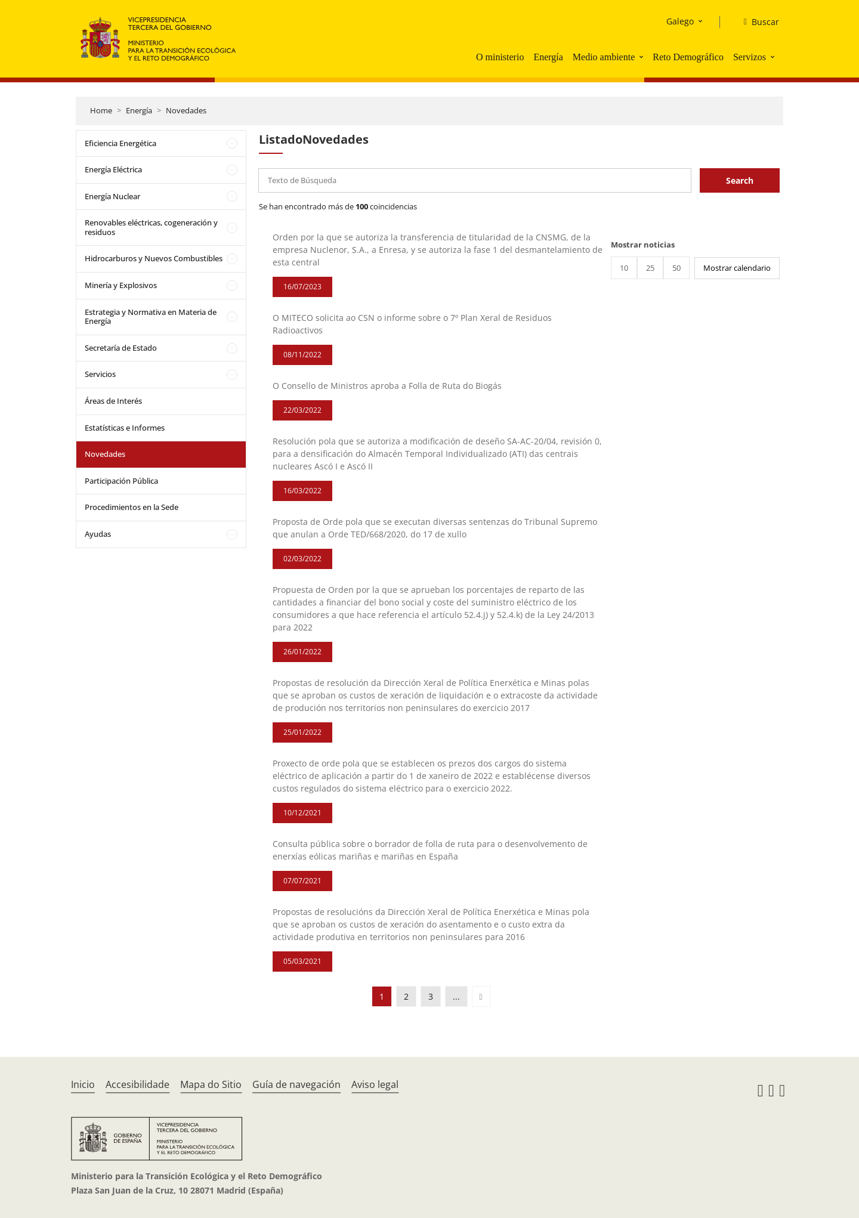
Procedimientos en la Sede (131, 507)
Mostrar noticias (643, 244)
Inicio (83, 1084)
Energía (548, 57)
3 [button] (430, 996)
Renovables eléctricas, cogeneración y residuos (151, 227)
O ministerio (500, 57)
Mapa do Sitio (211, 1084)
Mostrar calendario (737, 267)
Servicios (100, 374)
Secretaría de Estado (121, 347)
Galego (680, 21)
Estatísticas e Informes (125, 427)
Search (739, 180)
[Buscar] (756, 22)
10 (624, 267)
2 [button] (406, 996)
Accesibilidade (137, 1084)
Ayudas (98, 533)
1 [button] (381, 996)
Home (101, 110)
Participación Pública (121, 480)
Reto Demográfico (688, 57)
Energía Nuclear (112, 196)
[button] (642, 56)
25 (650, 267)
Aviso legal (374, 1084)
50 (676, 267)
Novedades (186, 110)
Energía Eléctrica (113, 169)
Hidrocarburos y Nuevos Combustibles (154, 258)
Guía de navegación (296, 1084)
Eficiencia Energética (120, 143)
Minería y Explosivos (121, 285)
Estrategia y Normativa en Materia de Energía (151, 317)
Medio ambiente (604, 57)
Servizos (749, 57)
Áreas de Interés (113, 400)
